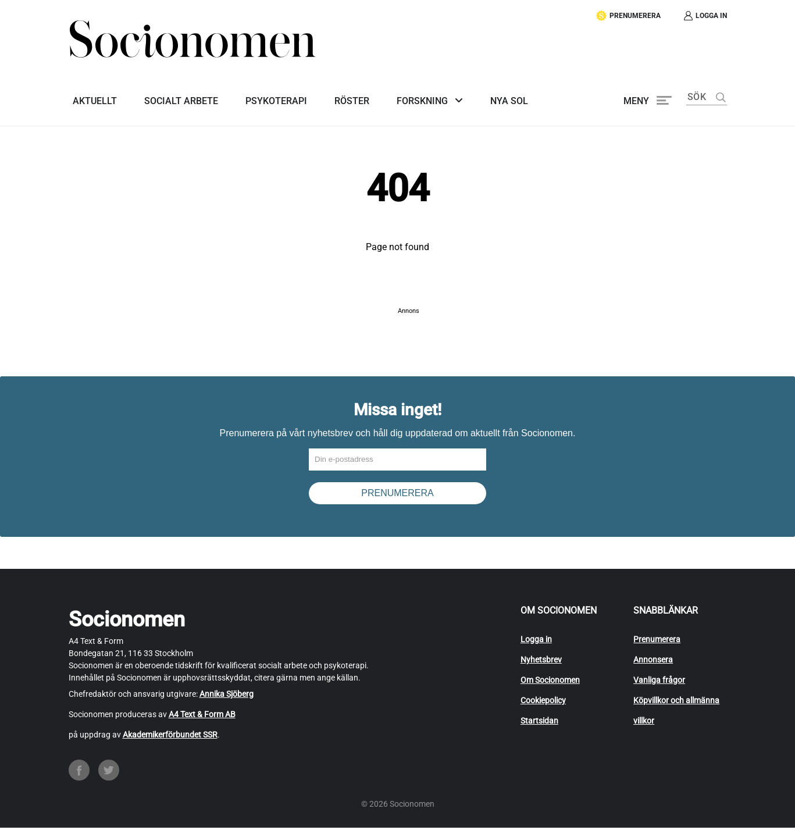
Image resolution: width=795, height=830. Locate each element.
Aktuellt (91, 96)
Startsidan (539, 722)
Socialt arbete (173, 96)
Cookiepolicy (543, 702)
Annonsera (653, 661)
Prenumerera (656, 641)
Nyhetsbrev (541, 661)
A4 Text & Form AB (202, 716)
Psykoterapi (264, 96)
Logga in (536, 641)
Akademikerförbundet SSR (170, 736)
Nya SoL (484, 96)
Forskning (401, 96)
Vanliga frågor (659, 681)
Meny (636, 96)
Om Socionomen (550, 681)
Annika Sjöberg (226, 695)
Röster (335, 96)
